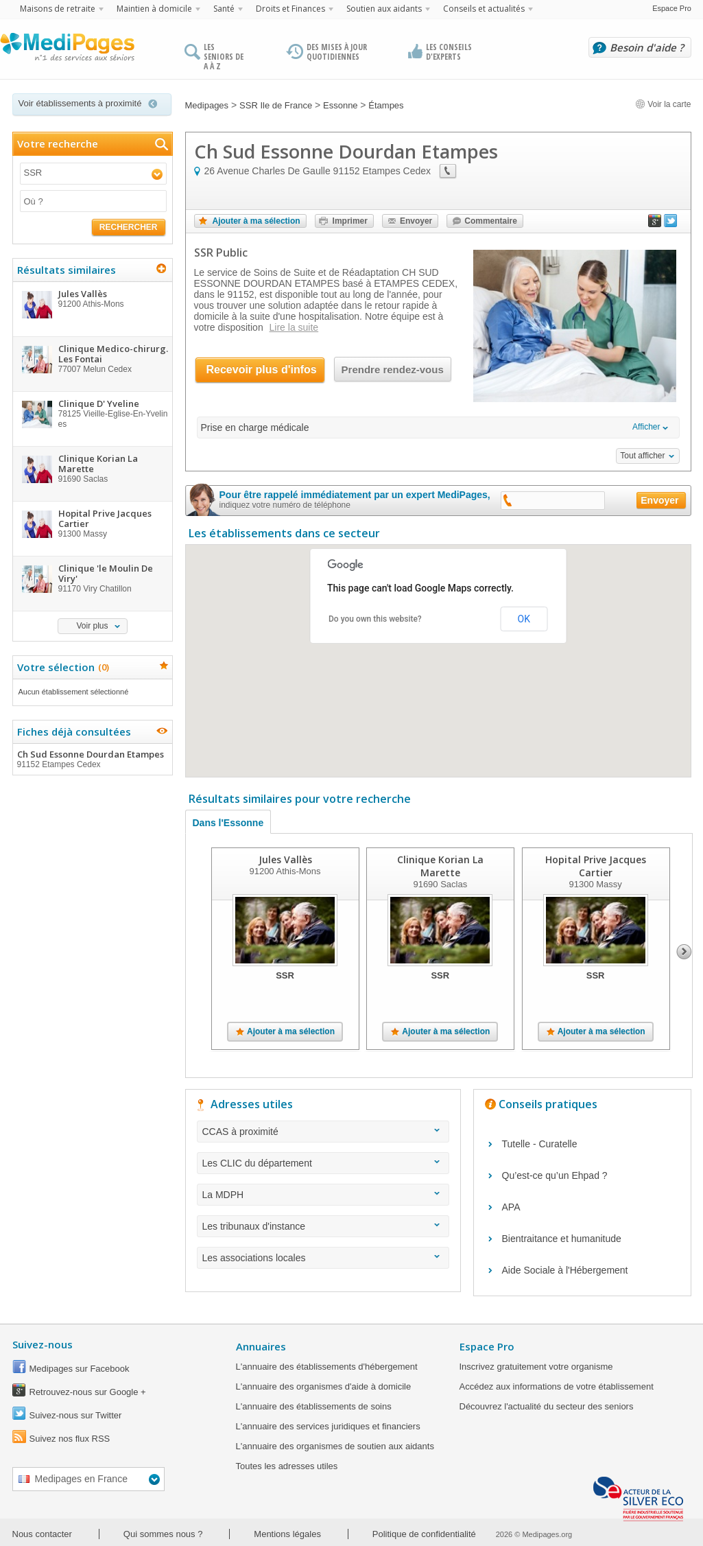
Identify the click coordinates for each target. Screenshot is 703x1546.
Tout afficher (642, 455)
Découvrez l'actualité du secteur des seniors (547, 1406)
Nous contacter (42, 1534)
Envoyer (416, 221)
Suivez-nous (42, 1344)
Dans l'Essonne (228, 822)
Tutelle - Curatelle (539, 1143)
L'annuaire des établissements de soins (314, 1406)
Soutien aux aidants (384, 8)
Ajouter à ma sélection (256, 221)
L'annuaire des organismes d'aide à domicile (324, 1386)
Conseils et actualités (484, 8)
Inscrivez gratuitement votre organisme (536, 1366)
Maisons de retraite (57, 8)
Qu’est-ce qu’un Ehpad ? (555, 1175)
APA (511, 1207)
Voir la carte (663, 104)
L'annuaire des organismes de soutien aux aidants (335, 1446)
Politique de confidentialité (424, 1534)
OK (524, 618)
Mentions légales (287, 1534)
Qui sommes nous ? (163, 1534)
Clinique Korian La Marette (439, 866)
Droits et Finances (290, 8)
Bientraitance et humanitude (561, 1238)
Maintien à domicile (154, 8)
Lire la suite (294, 327)
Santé (224, 8)
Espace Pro (671, 8)
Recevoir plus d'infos (261, 369)
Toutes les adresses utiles (287, 1466)
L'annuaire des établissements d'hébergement (327, 1366)
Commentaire (490, 221)
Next (684, 951)
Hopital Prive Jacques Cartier (595, 866)
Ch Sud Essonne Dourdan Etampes (92, 759)
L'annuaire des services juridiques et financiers (328, 1426)
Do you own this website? (375, 619)
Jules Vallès (284, 859)
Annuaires (261, 1346)
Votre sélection (61, 667)
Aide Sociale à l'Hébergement (565, 1270)
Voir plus (92, 626)
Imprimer (350, 221)
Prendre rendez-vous (393, 369)
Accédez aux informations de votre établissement (557, 1386)
